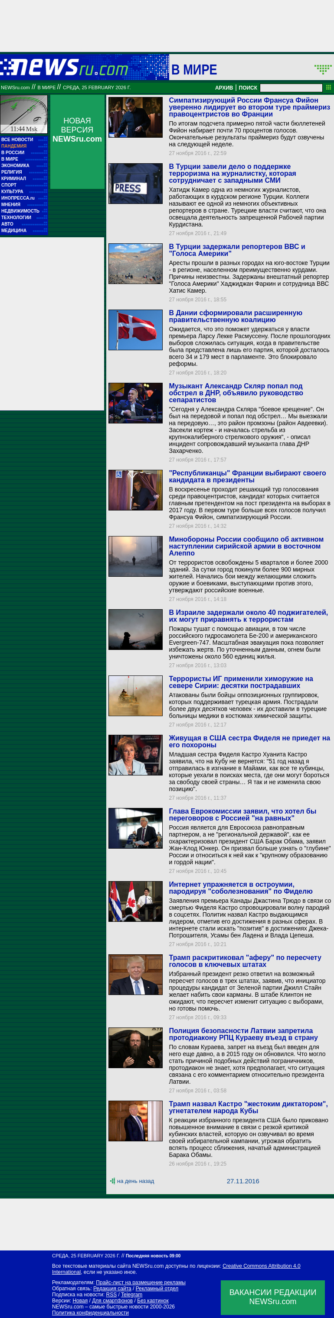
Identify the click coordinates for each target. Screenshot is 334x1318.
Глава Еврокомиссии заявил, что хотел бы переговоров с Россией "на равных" (242, 815)
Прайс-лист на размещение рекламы (141, 1282)
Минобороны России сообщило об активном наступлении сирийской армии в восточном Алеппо (246, 546)
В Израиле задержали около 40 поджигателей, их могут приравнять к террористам (248, 616)
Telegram (131, 1295)
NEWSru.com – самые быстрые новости (100, 1307)
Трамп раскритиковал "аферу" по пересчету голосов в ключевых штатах (245, 961)
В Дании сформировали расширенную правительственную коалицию (235, 316)
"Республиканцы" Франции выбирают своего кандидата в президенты (247, 476)
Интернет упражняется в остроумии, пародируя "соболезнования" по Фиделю (240, 888)
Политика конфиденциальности (90, 1313)
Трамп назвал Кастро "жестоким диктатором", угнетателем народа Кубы (248, 1107)
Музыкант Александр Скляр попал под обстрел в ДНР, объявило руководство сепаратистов (236, 393)
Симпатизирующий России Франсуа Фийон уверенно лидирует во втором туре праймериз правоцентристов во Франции (249, 107)
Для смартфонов (112, 1301)
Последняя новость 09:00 (153, 1255)
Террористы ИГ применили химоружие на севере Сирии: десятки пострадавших (241, 682)
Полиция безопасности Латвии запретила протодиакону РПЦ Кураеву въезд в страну (243, 1034)
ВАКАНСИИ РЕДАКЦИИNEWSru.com (273, 1297)
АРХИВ (224, 88)
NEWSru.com (15, 87)
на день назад (135, 1181)
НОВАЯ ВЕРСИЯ (77, 129)
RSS (111, 1295)
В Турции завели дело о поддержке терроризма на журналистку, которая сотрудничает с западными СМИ (232, 173)
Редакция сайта (112, 1289)
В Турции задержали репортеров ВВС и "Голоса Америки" (237, 250)
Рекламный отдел (157, 1289)
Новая (80, 1301)
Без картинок (152, 1301)
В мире (194, 69)
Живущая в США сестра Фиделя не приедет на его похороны (249, 741)
